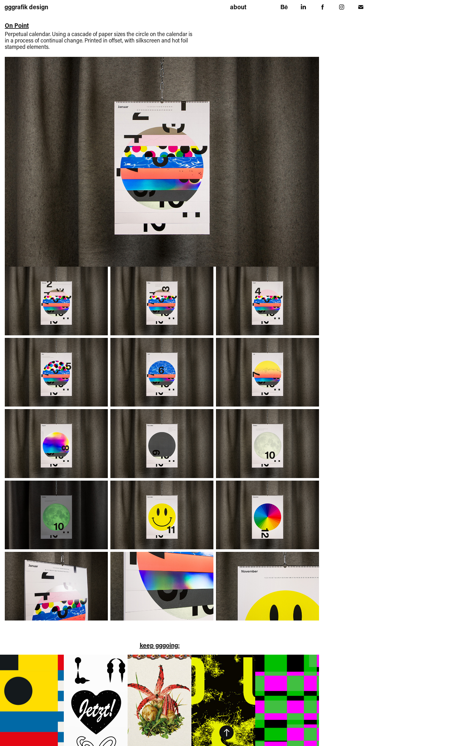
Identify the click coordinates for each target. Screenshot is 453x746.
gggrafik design (26, 7)
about (238, 7)
